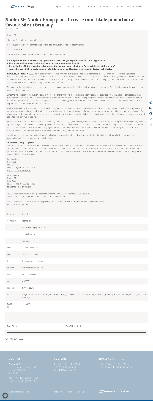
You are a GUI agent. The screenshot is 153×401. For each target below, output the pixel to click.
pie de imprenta (59, 392)
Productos (70, 6)
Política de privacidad (76, 392)
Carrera (91, 6)
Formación (119, 6)
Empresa (58, 6)
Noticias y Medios (134, 6)
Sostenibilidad (104, 6)
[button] (5, 395)
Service (81, 6)
